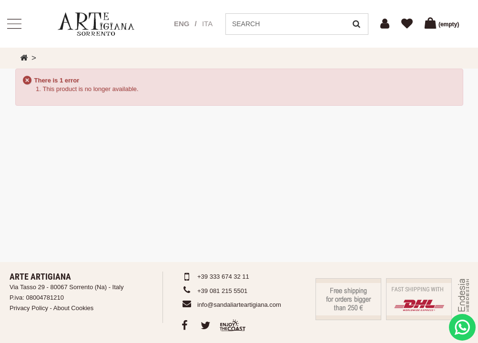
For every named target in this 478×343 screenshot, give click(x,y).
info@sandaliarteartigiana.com (239, 304)
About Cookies (73, 308)
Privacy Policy (29, 308)
